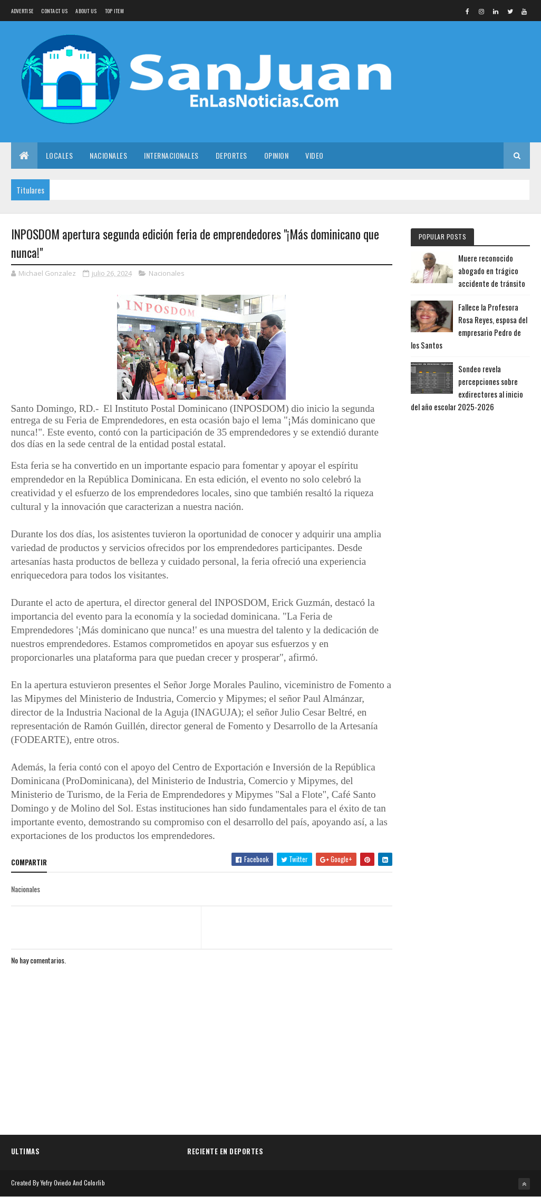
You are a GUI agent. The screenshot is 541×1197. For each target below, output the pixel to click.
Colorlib (94, 1182)
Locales (59, 155)
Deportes (231, 155)
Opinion (276, 155)
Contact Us (54, 11)
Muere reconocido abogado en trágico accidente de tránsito (491, 270)
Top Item (114, 11)
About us (85, 11)
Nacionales (108, 155)
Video (314, 155)
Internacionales (171, 155)
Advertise (22, 11)
